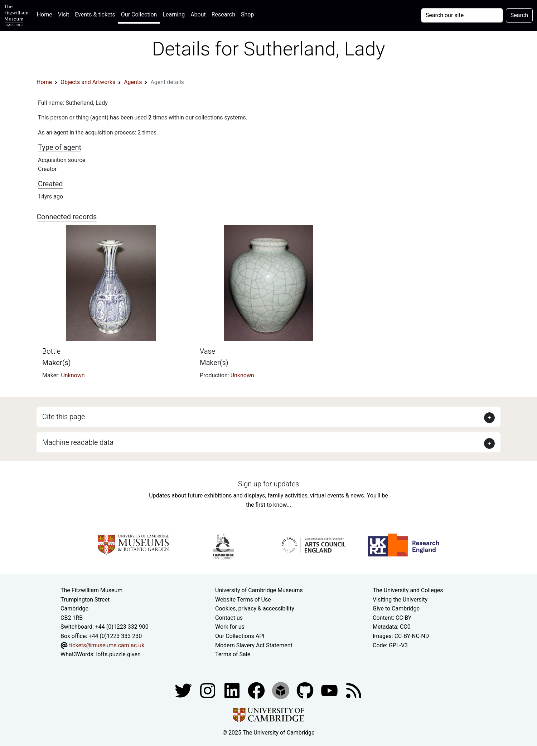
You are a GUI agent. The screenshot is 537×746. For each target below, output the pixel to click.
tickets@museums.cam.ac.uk (106, 645)
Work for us (230, 626)
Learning (174, 14)
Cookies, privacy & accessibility (254, 608)
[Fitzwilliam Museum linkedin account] (257, 690)
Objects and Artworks (88, 82)
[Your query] (462, 15)
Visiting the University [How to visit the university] (400, 599)
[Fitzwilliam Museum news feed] (353, 690)
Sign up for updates (268, 484)
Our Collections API (240, 636)
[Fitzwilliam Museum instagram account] (208, 690)
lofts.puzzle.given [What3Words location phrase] (118, 654)
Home (46, 14)
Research (223, 14)
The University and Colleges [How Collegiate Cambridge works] (408, 590)
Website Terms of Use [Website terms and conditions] (243, 599)
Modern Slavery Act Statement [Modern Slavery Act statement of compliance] (253, 645)
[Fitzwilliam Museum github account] (306, 690)
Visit (63, 14)
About (198, 14)
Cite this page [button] (63, 416)
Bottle (51, 351)
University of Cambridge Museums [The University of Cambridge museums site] (259, 590)
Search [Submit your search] (519, 15)
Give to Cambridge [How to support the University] (396, 608)
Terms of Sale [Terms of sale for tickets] (232, 654)
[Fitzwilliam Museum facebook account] (233, 690)
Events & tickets (95, 14)
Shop (247, 14)
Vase (207, 351)
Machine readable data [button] (77, 442)
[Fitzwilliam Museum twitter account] (184, 690)
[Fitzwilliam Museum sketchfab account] (281, 690)
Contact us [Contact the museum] (229, 617)
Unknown (72, 375)
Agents (133, 82)
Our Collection (139, 14)
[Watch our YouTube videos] (330, 690)
